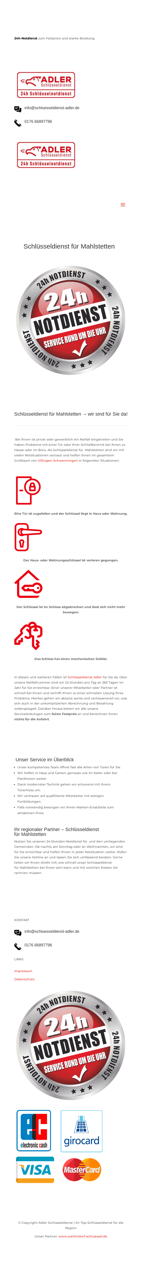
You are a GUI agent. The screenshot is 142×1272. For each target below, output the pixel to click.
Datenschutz (24, 979)
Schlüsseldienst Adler (85, 677)
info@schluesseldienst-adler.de (52, 931)
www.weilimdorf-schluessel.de (82, 1236)
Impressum (23, 971)
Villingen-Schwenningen (58, 461)
